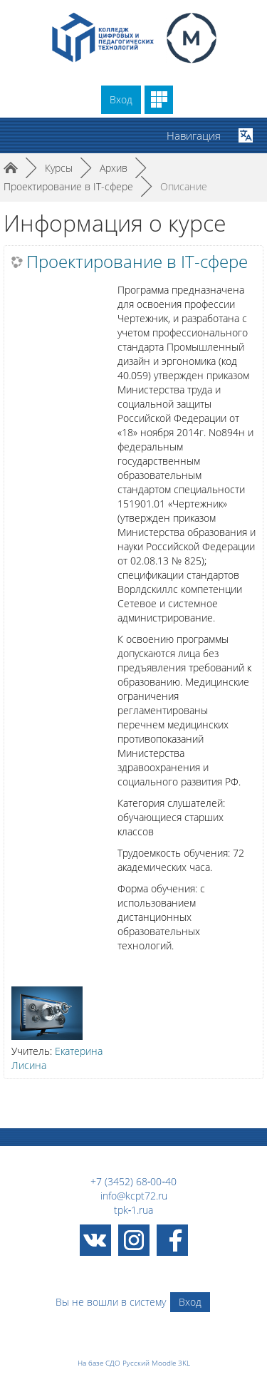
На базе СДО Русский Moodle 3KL (134, 1363)
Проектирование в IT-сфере (137, 261)
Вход (121, 99)
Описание (183, 186)
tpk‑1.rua (134, 1210)
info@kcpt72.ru (133, 1195)
